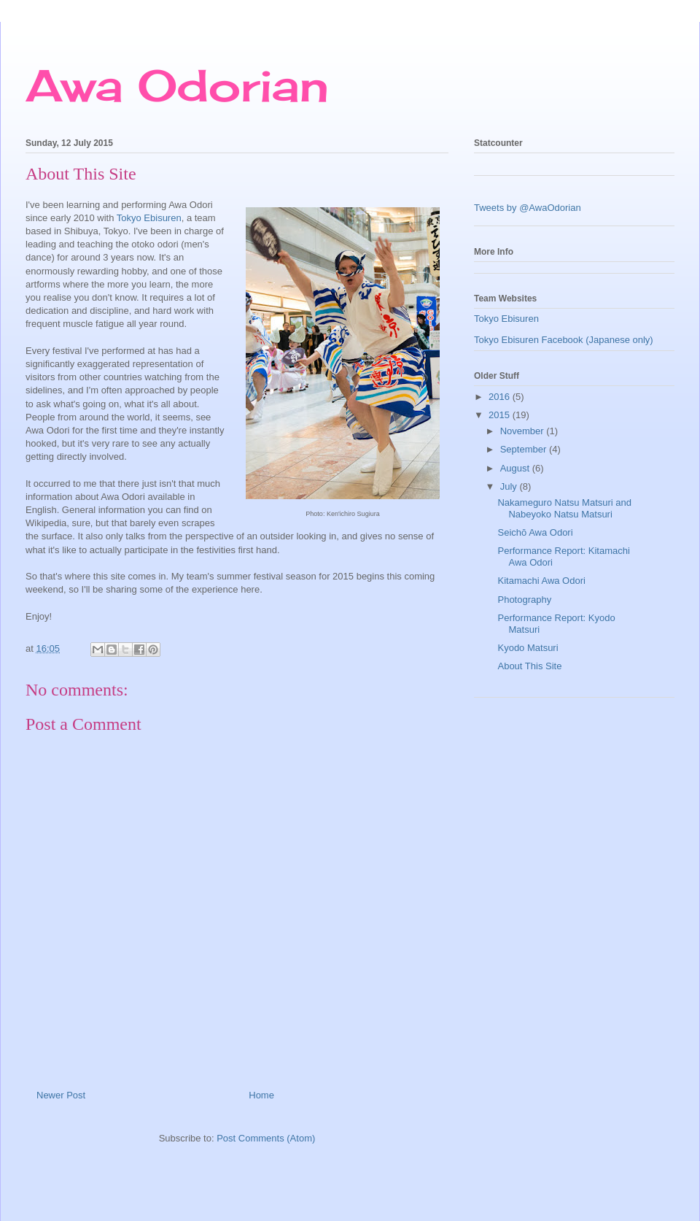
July (510, 486)
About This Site (529, 665)
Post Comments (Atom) (266, 1138)
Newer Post (60, 1095)
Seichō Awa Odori (534, 532)
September (524, 449)
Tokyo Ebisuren (149, 217)
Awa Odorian (177, 85)
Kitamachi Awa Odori (541, 580)
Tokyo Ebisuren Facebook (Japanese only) (563, 339)
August (516, 468)
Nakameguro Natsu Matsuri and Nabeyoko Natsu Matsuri (564, 508)
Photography (524, 599)
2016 (501, 396)
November (523, 430)
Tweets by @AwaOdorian (527, 207)
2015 (501, 414)
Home (261, 1095)
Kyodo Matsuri (527, 647)
